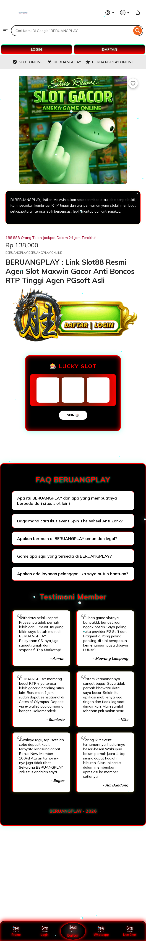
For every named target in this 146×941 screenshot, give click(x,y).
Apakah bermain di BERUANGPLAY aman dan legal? (67, 538)
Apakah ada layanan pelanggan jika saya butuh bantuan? (72, 573)
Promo (16, 931)
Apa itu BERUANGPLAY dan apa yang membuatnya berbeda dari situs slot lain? (67, 500)
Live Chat (129, 931)
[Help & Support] (109, 12)
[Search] (137, 30)
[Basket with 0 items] (137, 12)
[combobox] (71, 30)
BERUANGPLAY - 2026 (73, 811)
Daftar (73, 931)
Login (45, 931)
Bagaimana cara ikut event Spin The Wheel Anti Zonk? (70, 521)
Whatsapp (101, 931)
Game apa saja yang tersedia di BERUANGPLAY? (64, 556)
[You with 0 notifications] (124, 12)
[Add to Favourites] (133, 83)
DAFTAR (109, 49)
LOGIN (36, 49)
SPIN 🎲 (73, 415)
